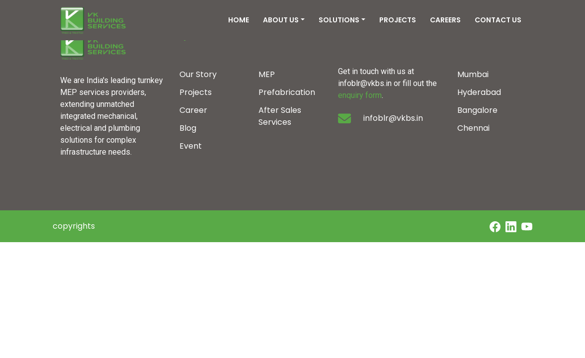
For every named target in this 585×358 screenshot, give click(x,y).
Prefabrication (286, 92)
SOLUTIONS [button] (339, 20)
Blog (187, 128)
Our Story (198, 74)
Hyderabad (479, 92)
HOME (238, 20)
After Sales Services (279, 116)
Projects (195, 92)
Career (193, 110)
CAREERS (445, 20)
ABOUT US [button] (281, 20)
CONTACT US (498, 20)
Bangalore (477, 110)
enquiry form (360, 95)
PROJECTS (397, 20)
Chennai (473, 128)
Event (190, 146)
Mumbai (473, 74)
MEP (266, 74)
